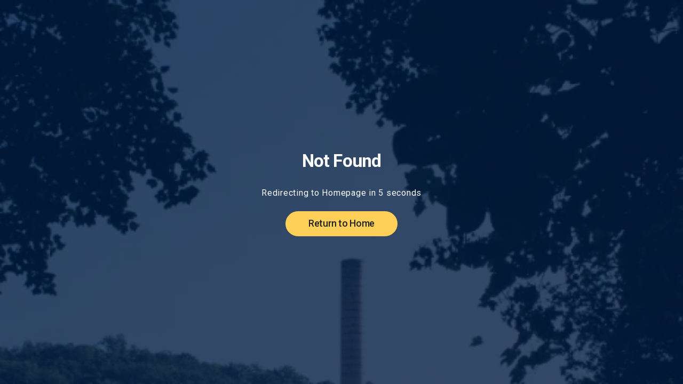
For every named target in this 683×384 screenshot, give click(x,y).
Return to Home (341, 223)
